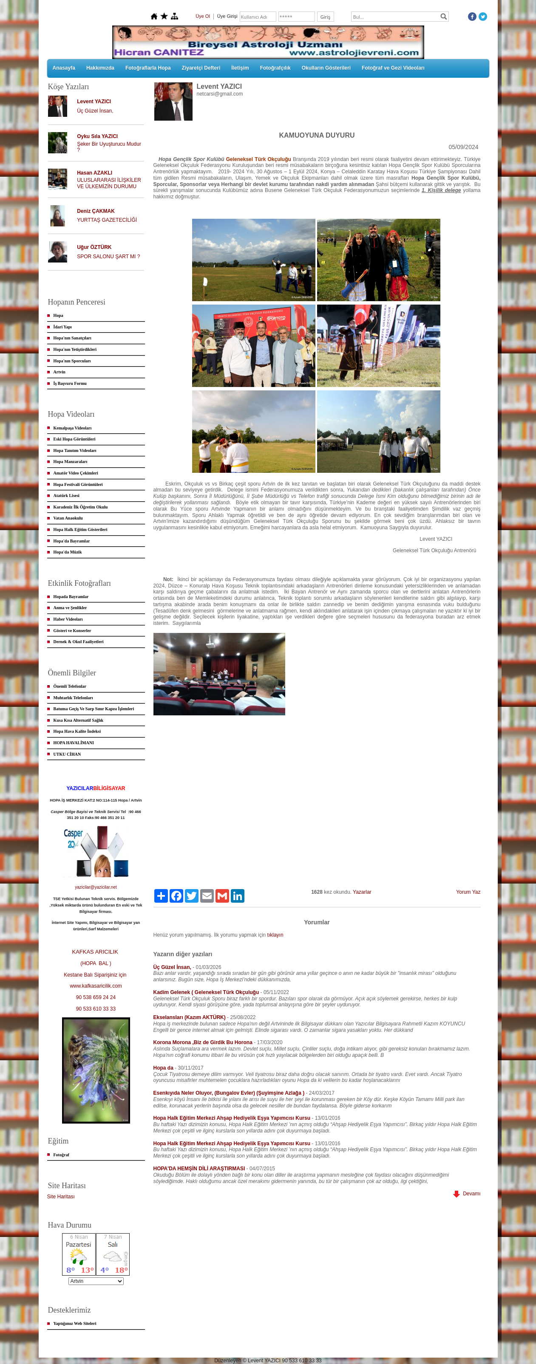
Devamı (466, 1194)
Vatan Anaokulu (68, 518)
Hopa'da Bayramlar (72, 541)
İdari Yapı (63, 327)
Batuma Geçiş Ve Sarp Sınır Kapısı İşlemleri (94, 708)
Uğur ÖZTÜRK (94, 247)
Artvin (59, 372)
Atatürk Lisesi (66, 495)
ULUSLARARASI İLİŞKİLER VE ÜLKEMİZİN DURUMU (109, 183)
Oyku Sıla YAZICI (97, 136)
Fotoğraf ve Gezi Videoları (393, 68)
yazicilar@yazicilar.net (96, 887)
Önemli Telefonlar (70, 686)
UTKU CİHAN (67, 754)
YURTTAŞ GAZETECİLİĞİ (107, 220)
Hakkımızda (100, 68)
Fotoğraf (61, 1154)
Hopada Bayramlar (71, 596)
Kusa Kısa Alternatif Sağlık (79, 720)
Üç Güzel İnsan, (95, 111)
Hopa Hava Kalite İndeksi (77, 731)
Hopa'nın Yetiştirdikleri (75, 349)
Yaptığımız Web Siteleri (75, 1323)
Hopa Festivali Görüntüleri (78, 484)
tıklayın (275, 935)
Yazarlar (362, 892)
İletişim (240, 68)
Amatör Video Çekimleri (76, 473)
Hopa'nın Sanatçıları (72, 338)
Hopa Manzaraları (71, 461)
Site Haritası (61, 1197)
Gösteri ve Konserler (72, 630)
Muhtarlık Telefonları (73, 697)
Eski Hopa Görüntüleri (75, 439)
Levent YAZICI (94, 101)
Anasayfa (64, 68)
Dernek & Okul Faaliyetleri (79, 641)
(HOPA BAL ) (95, 963)
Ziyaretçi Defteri (201, 68)
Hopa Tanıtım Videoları (75, 450)
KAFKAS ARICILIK (96, 952)
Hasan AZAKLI (94, 173)
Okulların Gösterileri (326, 68)
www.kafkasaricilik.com (96, 986)
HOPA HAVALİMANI (74, 742)
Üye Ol (203, 16)
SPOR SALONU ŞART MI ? (108, 257)
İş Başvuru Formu (70, 383)
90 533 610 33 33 (96, 1009)
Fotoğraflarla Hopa (148, 68)
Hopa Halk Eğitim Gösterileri (81, 529)
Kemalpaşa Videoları (73, 428)
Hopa (58, 315)
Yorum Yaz (468, 892)
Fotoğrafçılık (275, 68)
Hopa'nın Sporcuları (72, 361)
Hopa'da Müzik (68, 552)
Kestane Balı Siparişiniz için (96, 975)
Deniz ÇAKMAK (96, 211)
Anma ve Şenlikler (70, 607)
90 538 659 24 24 (96, 997)
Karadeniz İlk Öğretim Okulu (81, 507)
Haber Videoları (68, 619)
